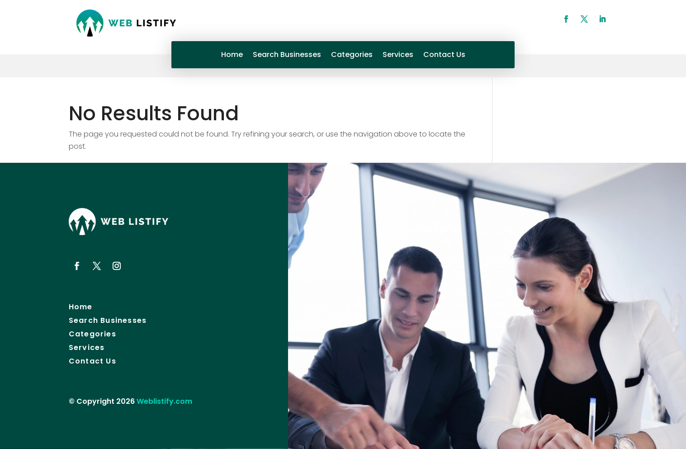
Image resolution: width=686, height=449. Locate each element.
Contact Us (444, 56)
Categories (352, 56)
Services (398, 56)
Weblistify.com (164, 401)
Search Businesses (287, 56)
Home (232, 56)
